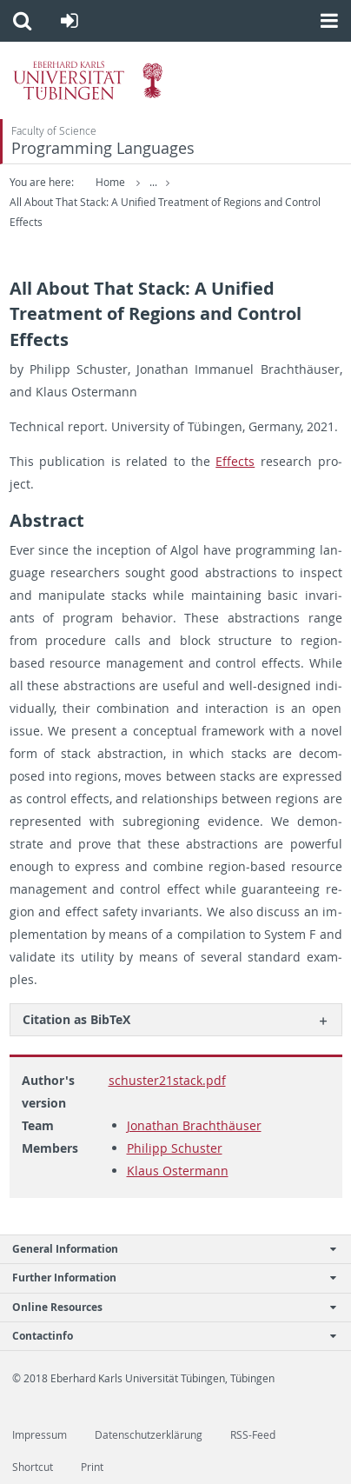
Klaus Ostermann (177, 1170)
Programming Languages (103, 148)
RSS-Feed (252, 1434)
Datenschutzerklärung (148, 1434)
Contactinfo (166, 1335)
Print (92, 1467)
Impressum (39, 1434)
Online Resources (166, 1307)
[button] (22, 21)
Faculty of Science (53, 130)
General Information (166, 1248)
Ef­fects (235, 461)
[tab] (176, 1019)
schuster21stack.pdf (167, 1080)
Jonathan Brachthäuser (194, 1125)
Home (110, 182)
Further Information (166, 1277)
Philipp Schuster (174, 1148)
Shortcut (32, 1467)
